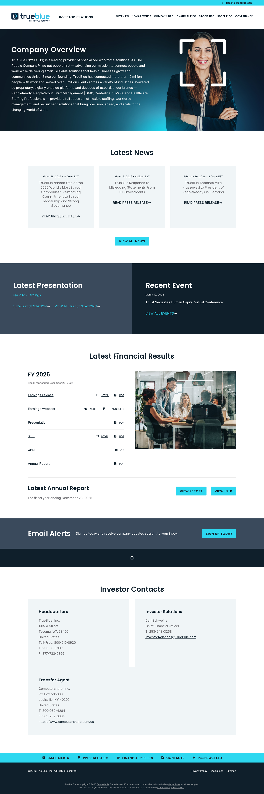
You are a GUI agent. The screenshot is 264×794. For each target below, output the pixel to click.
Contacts (175, 759)
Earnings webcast (41, 410)
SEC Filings (224, 16)
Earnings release (41, 396)
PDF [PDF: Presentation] (119, 423)
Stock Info (207, 16)
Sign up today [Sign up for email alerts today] (219, 535)
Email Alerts (58, 759)
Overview (122, 16)
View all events (159, 314)
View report (191, 492)
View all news (132, 242)
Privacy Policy (199, 772)
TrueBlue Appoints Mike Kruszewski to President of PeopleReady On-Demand (203, 188)
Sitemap (231, 772)
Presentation (38, 423)
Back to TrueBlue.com (239, 2)
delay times (174, 785)
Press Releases (95, 759)
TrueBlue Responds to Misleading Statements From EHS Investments (132, 188)
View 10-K (223, 492)
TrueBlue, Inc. (45, 772)
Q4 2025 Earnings (27, 296)
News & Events (141, 16)
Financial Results (137, 759)
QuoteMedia (103, 785)
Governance (244, 16)
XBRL (32, 451)
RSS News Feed (210, 759)
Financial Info (186, 16)
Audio (91, 409)
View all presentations (76, 307)
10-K (31, 437)
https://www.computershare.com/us (66, 723)
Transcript (113, 409)
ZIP (119, 451)
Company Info (164, 16)
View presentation (30, 307)
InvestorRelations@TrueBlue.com (170, 638)
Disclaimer (217, 772)
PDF (119, 396)
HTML (102, 396)
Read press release (59, 217)
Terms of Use (177, 788)
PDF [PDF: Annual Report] (119, 464)
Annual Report (39, 464)
